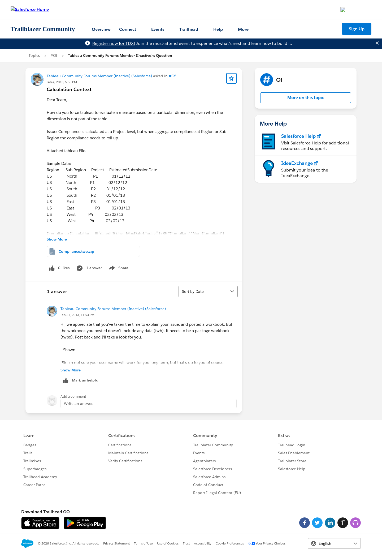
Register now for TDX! (113, 43)
